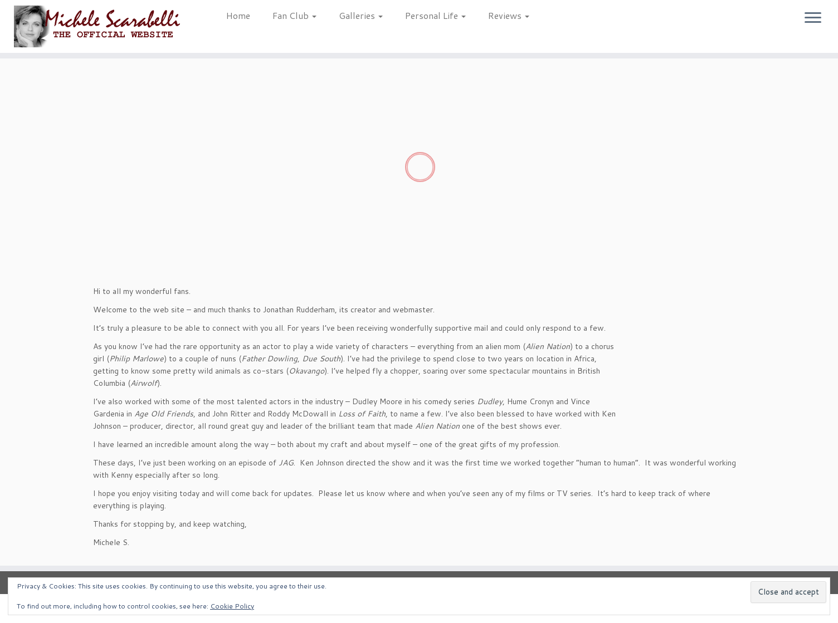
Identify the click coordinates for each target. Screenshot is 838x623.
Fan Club (294, 15)
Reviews (508, 15)
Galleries (361, 15)
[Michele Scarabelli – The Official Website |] (96, 26)
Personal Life (435, 15)
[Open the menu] (813, 18)
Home (238, 15)
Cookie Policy (232, 606)
